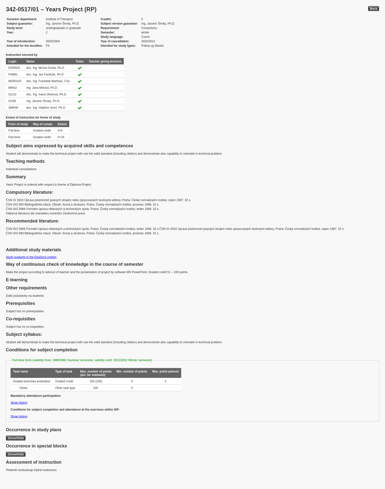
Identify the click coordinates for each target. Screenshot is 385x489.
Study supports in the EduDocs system (31, 257)
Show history (19, 402)
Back (373, 8)
